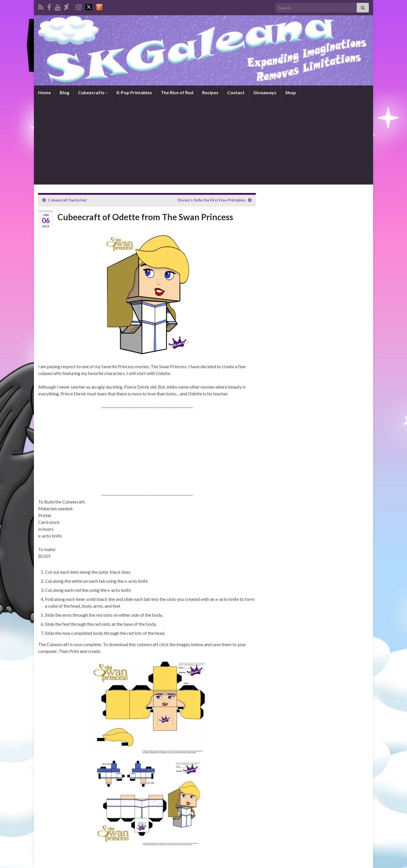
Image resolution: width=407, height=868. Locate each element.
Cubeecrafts (93, 92)
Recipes (210, 92)
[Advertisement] (203, 142)
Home (44, 92)
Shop (290, 92)
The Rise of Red (177, 92)
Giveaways (264, 92)
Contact (235, 92)
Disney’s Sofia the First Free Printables (212, 200)
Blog (64, 92)
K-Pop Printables (134, 92)
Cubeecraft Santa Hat (67, 200)
